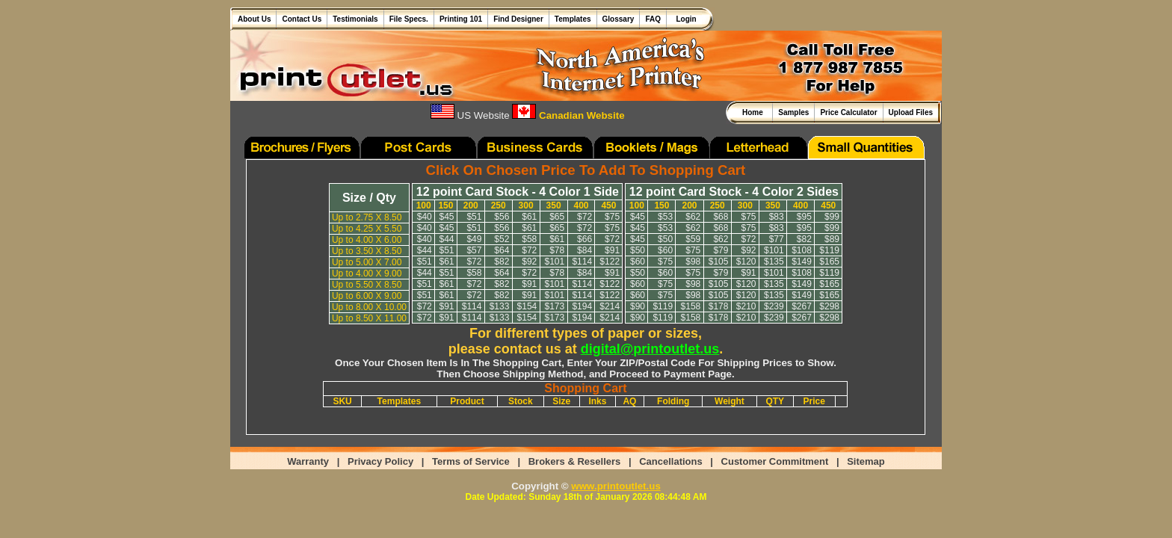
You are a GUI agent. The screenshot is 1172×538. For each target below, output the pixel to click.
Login (684, 19)
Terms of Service (471, 461)
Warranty (308, 461)
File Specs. (408, 19)
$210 (746, 306)
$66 (584, 239)
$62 (692, 216)
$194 (582, 306)
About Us (254, 19)
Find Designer (518, 19)
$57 (473, 250)
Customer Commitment (775, 461)
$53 (665, 216)
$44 (446, 239)
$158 (691, 306)
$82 (501, 261)
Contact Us (301, 19)
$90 (637, 306)
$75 (612, 216)
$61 (529, 216)
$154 (527, 306)
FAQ (653, 19)
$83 (776, 216)
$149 (802, 261)
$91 (612, 250)
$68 (720, 216)
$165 (829, 261)
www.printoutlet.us (615, 486)
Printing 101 (461, 19)
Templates (573, 19)
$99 (831, 216)
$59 (692, 239)
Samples (793, 112)
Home (754, 112)
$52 (501, 239)
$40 (424, 216)
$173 (554, 306)
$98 (692, 261)
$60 (665, 250)
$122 (609, 261)
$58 (529, 239)
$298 (829, 306)
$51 (473, 216)
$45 (446, 216)
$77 (776, 239)
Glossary (618, 19)
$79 (720, 250)
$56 (501, 216)
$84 (584, 250)
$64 (501, 250)
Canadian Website (568, 115)
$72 (584, 216)
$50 (665, 239)
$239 (774, 306)
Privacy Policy (380, 461)
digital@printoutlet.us (650, 348)
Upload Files (911, 112)
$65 (556, 216)
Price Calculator (848, 112)
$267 (802, 306)
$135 (774, 261)
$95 (804, 216)
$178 (719, 306)
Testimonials (355, 19)
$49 (473, 239)
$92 (529, 261)
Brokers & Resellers (574, 461)
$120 (746, 261)
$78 (556, 250)
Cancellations (671, 461)
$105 (719, 261)
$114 (582, 261)
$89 (831, 239)
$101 (554, 261)
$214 (609, 306)
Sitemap (866, 461)
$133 (500, 306)
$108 (802, 250)
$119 (829, 250)
